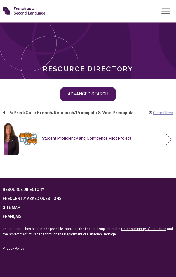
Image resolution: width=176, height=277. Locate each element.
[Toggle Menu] (165, 11)
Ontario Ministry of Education (143, 229)
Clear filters (163, 113)
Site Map (11, 207)
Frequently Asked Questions (32, 198)
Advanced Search (88, 94)
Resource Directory (23, 189)
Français (12, 216)
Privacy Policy (13, 248)
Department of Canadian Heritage (90, 234)
